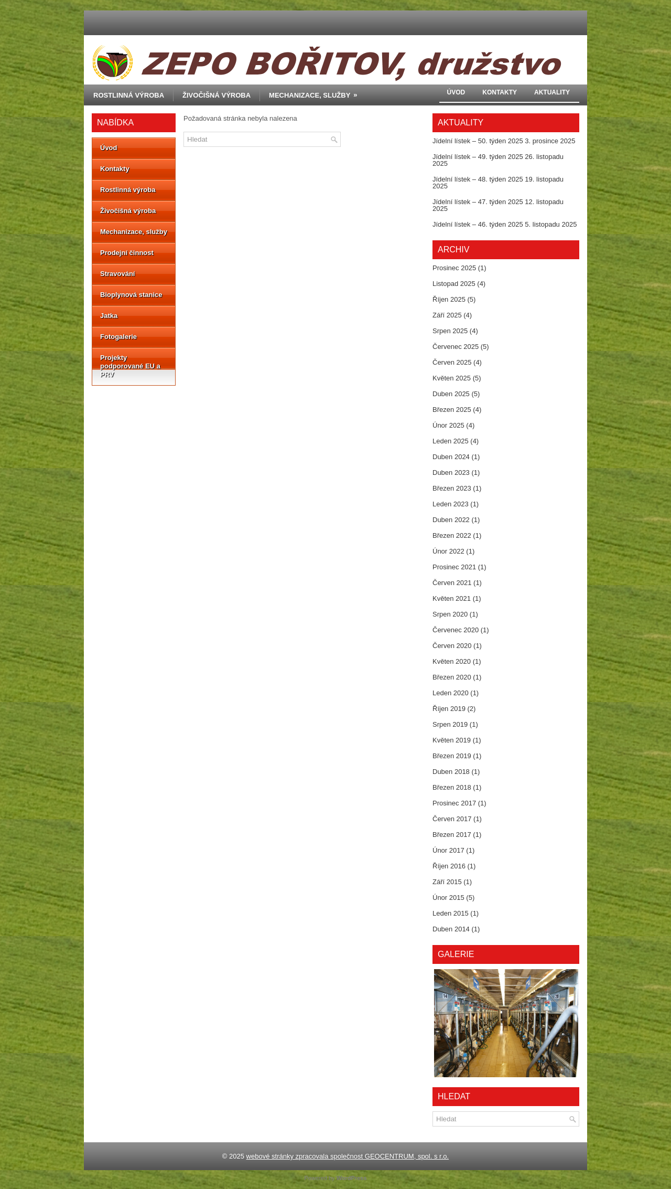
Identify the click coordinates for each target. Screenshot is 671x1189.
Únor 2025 (448, 425)
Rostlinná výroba (128, 95)
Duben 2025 (451, 394)
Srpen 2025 (450, 331)
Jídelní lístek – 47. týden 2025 (477, 202)
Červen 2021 (451, 583)
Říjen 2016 (449, 866)
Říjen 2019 (449, 709)
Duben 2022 (451, 520)
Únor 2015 (448, 897)
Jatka (108, 316)
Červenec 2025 (455, 347)
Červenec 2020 (455, 630)
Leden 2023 (450, 504)
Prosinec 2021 (454, 567)
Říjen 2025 (449, 299)
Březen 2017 (451, 834)
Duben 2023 (451, 472)
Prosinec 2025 (454, 268)
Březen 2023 (451, 488)
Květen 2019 (451, 740)
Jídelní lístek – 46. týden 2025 (477, 224)
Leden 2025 (450, 441)
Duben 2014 (451, 929)
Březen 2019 (451, 756)
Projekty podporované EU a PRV (130, 366)
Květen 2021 (451, 598)
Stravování (117, 274)
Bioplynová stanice (131, 295)
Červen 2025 (451, 362)
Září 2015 (447, 882)
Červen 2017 (451, 819)
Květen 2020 (451, 661)
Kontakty (499, 92)
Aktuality (552, 92)
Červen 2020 (451, 646)
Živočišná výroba (216, 95)
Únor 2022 (448, 551)
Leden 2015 (450, 913)
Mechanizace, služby (316, 91)
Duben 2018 (451, 772)
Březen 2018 (451, 787)
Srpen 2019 (450, 724)
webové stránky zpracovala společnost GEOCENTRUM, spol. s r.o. (347, 1156)
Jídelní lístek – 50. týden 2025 (477, 141)
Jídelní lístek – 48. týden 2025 (477, 179)
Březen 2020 (451, 677)
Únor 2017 (448, 850)
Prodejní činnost (127, 253)
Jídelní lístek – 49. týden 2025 (477, 157)
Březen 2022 (451, 535)
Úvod (456, 92)
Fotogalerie (118, 337)
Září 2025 (447, 315)
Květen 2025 (451, 378)
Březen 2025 (451, 409)
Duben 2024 (451, 457)
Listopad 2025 (453, 284)
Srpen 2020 (450, 614)
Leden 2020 (450, 693)
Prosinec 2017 (454, 803)
